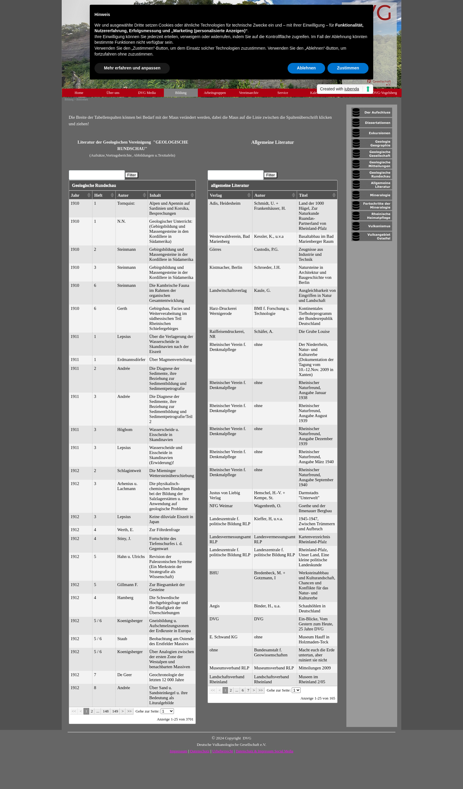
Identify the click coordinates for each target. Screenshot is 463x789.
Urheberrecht (222, 751)
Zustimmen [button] (348, 68)
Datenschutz (200, 751)
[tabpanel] (203, 117)
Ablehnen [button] (306, 68)
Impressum (178, 751)
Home (79, 93)
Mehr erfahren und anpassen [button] (132, 68)
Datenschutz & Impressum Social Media (264, 751)
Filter (131, 175)
